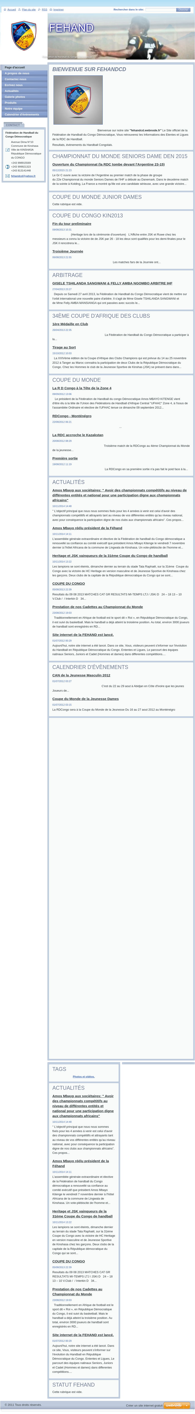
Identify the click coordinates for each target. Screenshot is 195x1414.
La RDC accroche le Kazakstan (77, 435)
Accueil (11, 9)
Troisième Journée (67, 251)
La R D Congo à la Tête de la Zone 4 (81, 388)
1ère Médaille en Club (70, 324)
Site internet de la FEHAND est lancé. (83, 635)
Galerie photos (15, 97)
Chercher (183, 10)
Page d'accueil (15, 67)
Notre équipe (13, 108)
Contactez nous (15, 79)
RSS (44, 9)
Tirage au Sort (64, 347)
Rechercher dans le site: (129, 9)
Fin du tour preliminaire (71, 224)
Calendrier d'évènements (22, 114)
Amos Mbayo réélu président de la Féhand (87, 528)
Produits (11, 102)
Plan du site (29, 9)
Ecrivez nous (14, 85)
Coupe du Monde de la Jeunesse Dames (85, 699)
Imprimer (59, 9)
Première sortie (65, 458)
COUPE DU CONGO (68, 583)
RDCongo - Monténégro (71, 416)
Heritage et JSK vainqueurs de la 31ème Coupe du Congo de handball (110, 556)
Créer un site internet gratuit (144, 1405)
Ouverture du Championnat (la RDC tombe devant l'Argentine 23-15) (108, 164)
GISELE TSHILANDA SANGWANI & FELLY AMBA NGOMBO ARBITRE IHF (112, 283)
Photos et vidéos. (84, 1076)
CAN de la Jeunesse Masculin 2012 (81, 675)
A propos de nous (17, 73)
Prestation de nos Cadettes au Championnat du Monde (97, 607)
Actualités (12, 91)
